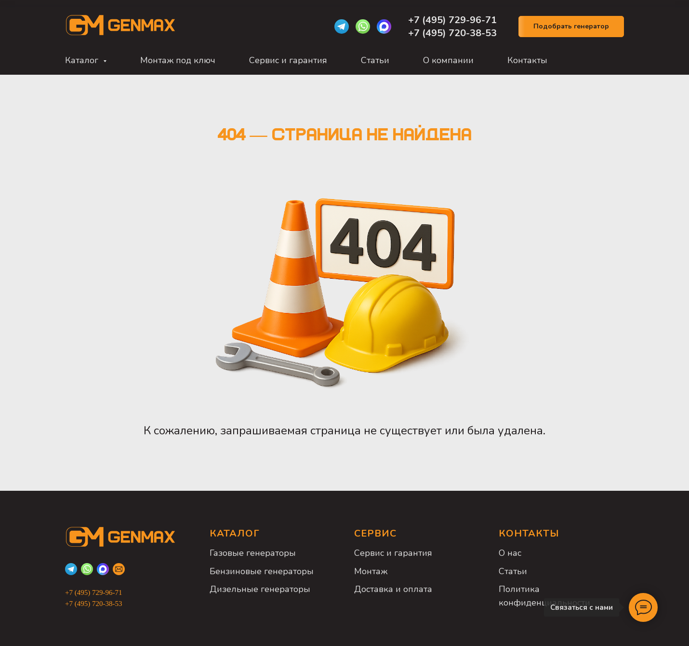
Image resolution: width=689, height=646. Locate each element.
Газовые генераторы (253, 553)
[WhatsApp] (363, 26)
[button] (571, 27)
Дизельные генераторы (260, 589)
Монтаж (370, 571)
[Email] (119, 569)
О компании (448, 60)
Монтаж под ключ (177, 60)
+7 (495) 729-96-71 (453, 20)
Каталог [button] (83, 60)
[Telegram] (341, 26)
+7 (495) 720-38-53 (452, 33)
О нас (510, 553)
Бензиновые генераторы (262, 571)
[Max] (384, 26)
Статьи (375, 60)
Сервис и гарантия (288, 60)
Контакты (527, 60)
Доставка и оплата (393, 589)
